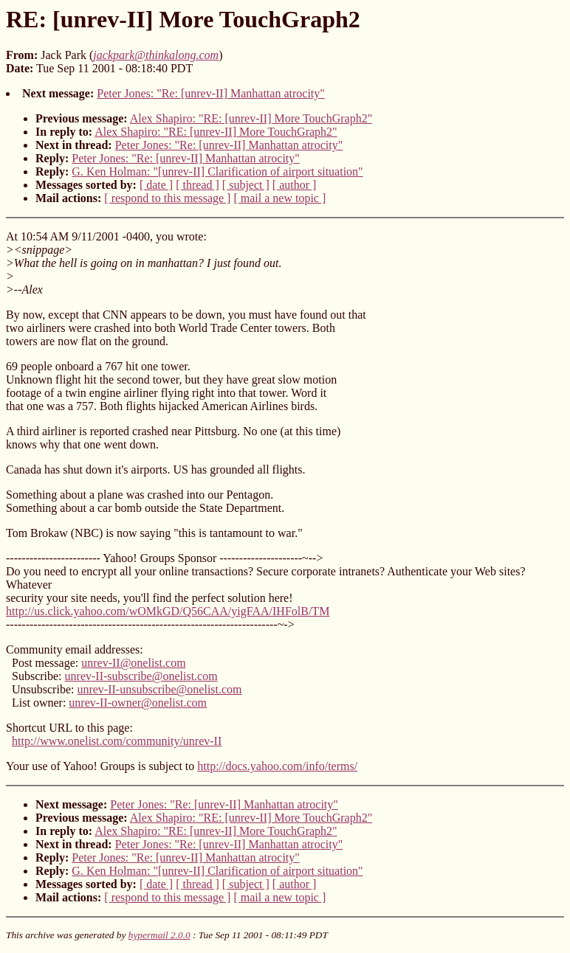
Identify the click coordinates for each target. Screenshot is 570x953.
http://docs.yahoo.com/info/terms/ (277, 766)
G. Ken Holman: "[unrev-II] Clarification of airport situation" (217, 171)
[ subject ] (245, 185)
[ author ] (294, 185)
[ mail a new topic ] (279, 198)
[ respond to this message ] (167, 198)
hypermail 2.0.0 (159, 934)
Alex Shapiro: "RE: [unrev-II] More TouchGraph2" (251, 118)
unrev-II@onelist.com (133, 662)
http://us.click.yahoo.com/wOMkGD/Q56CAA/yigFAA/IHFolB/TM (167, 611)
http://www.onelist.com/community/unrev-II (117, 741)
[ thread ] (197, 185)
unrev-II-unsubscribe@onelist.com (159, 689)
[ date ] (156, 185)
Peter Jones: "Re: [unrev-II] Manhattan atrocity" (211, 93)
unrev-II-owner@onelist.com (138, 702)
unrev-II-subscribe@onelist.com (141, 676)
